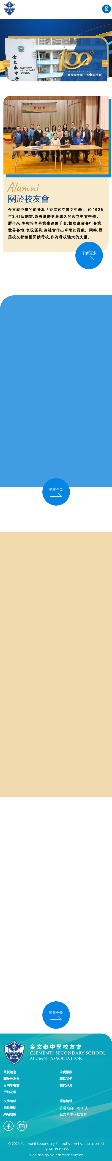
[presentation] (6, 63)
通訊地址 (66, 1101)
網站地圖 (9, 1114)
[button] (90, 74)
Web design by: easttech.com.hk (56, 1155)
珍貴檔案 (66, 1072)
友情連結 (9, 1101)
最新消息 (9, 1072)
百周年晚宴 (11, 1085)
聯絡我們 (66, 1078)
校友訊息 (66, 1085)
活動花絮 (9, 1092)
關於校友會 (11, 1078)
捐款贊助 (9, 1107)
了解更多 (89, 255)
